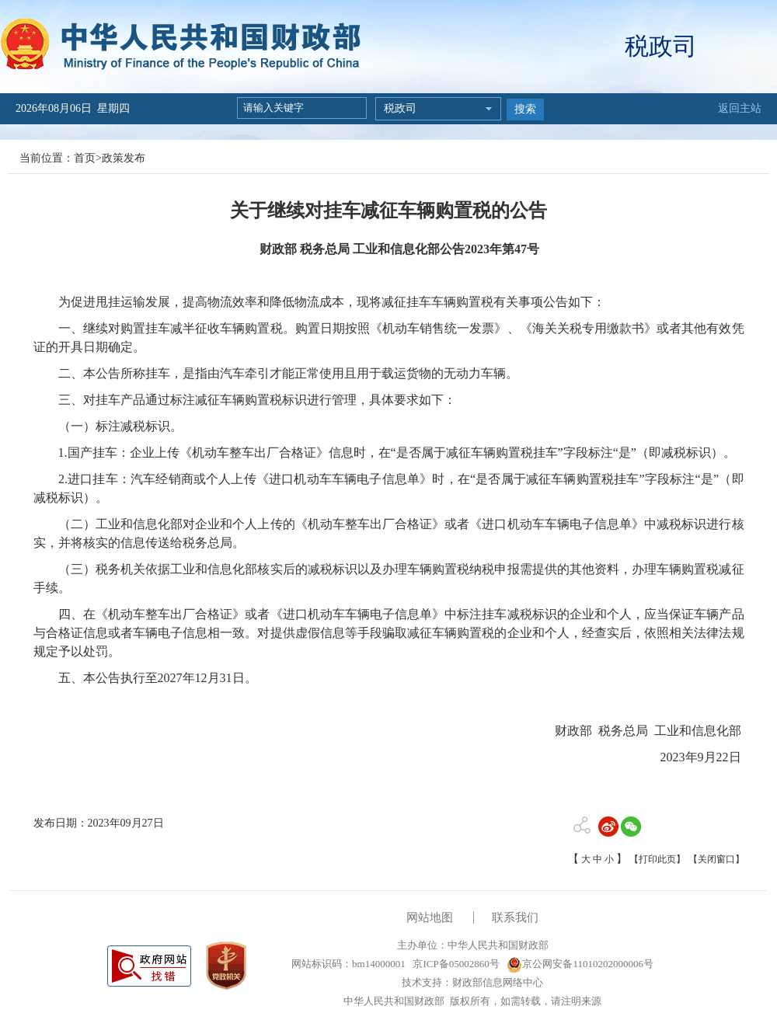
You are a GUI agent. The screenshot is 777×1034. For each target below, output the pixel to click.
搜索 (525, 109)
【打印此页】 (657, 859)
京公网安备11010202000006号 (580, 964)
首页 (85, 158)
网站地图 (429, 917)
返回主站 (739, 108)
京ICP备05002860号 (454, 964)
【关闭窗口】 (716, 859)
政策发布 (123, 158)
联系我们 (515, 917)
